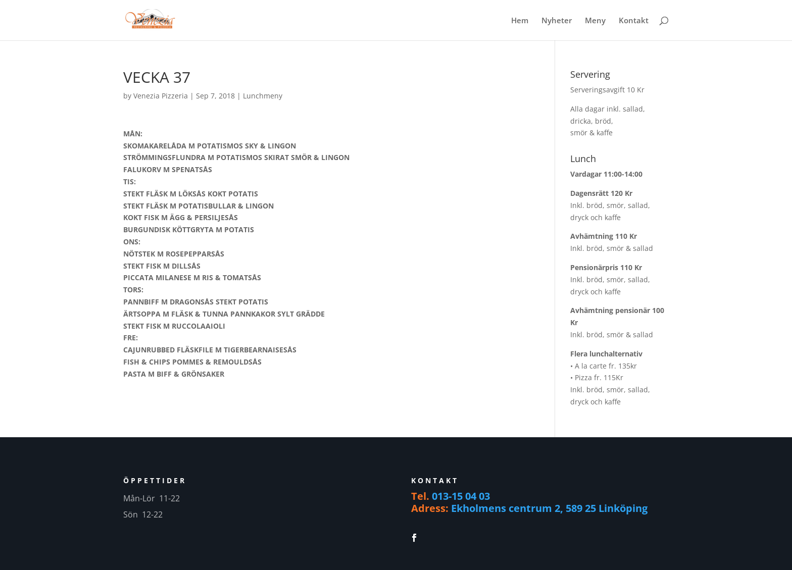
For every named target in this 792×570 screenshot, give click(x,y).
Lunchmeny (262, 95)
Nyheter (556, 21)
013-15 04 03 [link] (461, 496)
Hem (519, 21)
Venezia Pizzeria (160, 95)
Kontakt (634, 21)
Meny (595, 21)
